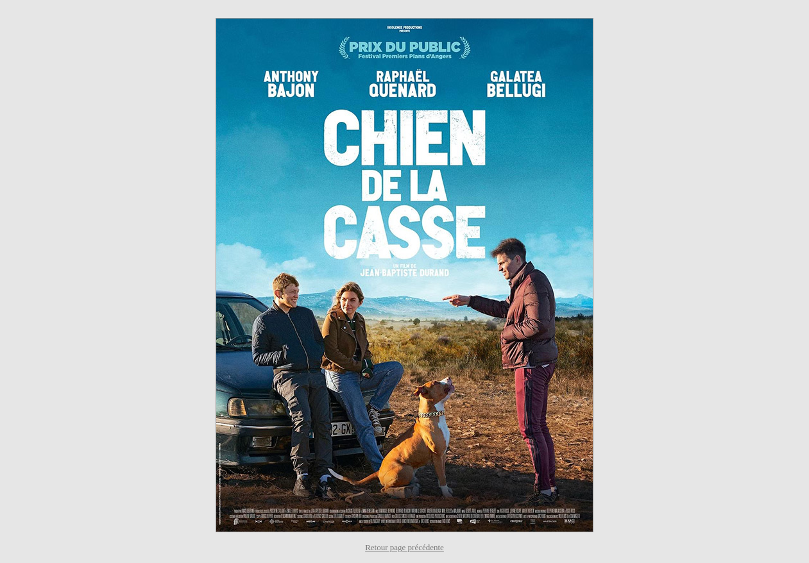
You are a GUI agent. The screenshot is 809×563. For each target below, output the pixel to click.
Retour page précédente (404, 547)
